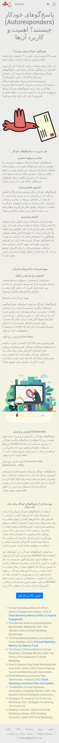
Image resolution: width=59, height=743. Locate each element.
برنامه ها (30, 729)
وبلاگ (18, 729)
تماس (50, 729)
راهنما (8, 729)
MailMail (13, 4)
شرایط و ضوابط (45, 733)
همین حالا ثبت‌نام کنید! (29, 595)
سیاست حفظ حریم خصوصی (19, 733)
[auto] (48, 4)
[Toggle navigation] (54, 4)
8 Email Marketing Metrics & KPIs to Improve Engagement (32, 615)
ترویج (40, 729)
